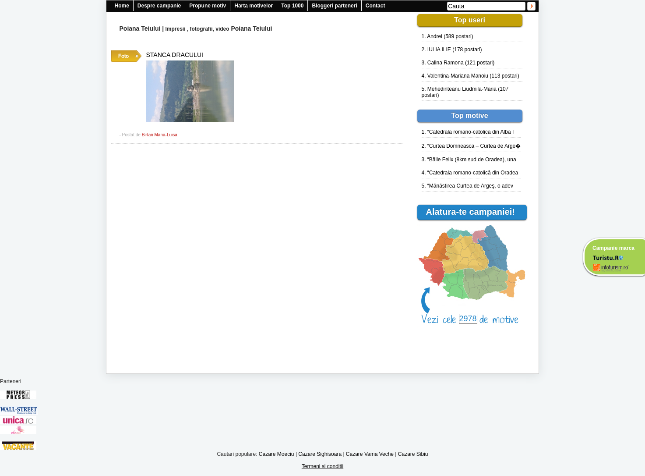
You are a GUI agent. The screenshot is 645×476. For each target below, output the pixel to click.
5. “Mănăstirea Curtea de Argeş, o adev (467, 186)
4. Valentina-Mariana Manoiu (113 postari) (470, 76)
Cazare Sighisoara (320, 454)
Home (122, 6)
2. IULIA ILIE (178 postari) (452, 49)
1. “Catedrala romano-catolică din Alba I (468, 132)
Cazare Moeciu (276, 454)
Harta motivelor (253, 6)
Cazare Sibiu (413, 454)
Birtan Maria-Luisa (159, 134)
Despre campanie (159, 6)
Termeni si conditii (322, 466)
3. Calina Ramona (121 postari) (458, 63)
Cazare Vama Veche (370, 454)
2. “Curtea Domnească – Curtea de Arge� (471, 146)
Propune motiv (207, 6)
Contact (375, 6)
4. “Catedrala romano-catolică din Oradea (470, 173)
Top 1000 (292, 6)
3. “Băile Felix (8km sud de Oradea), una (469, 159)
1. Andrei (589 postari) (447, 36)
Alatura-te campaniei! (474, 212)
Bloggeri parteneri (334, 6)
